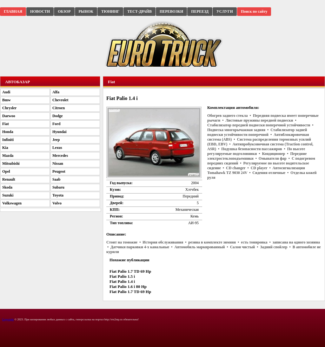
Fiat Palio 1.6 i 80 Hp (128, 286)
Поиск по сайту (254, 11)
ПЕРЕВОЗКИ (171, 11)
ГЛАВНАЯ (13, 11)
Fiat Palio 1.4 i (122, 281)
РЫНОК (86, 11)
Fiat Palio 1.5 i (122, 276)
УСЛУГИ (224, 11)
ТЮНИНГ (110, 11)
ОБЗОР (64, 11)
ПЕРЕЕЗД (200, 11)
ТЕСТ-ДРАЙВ (139, 11)
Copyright (8, 319)
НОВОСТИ (40, 11)
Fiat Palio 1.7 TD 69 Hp (130, 271)
